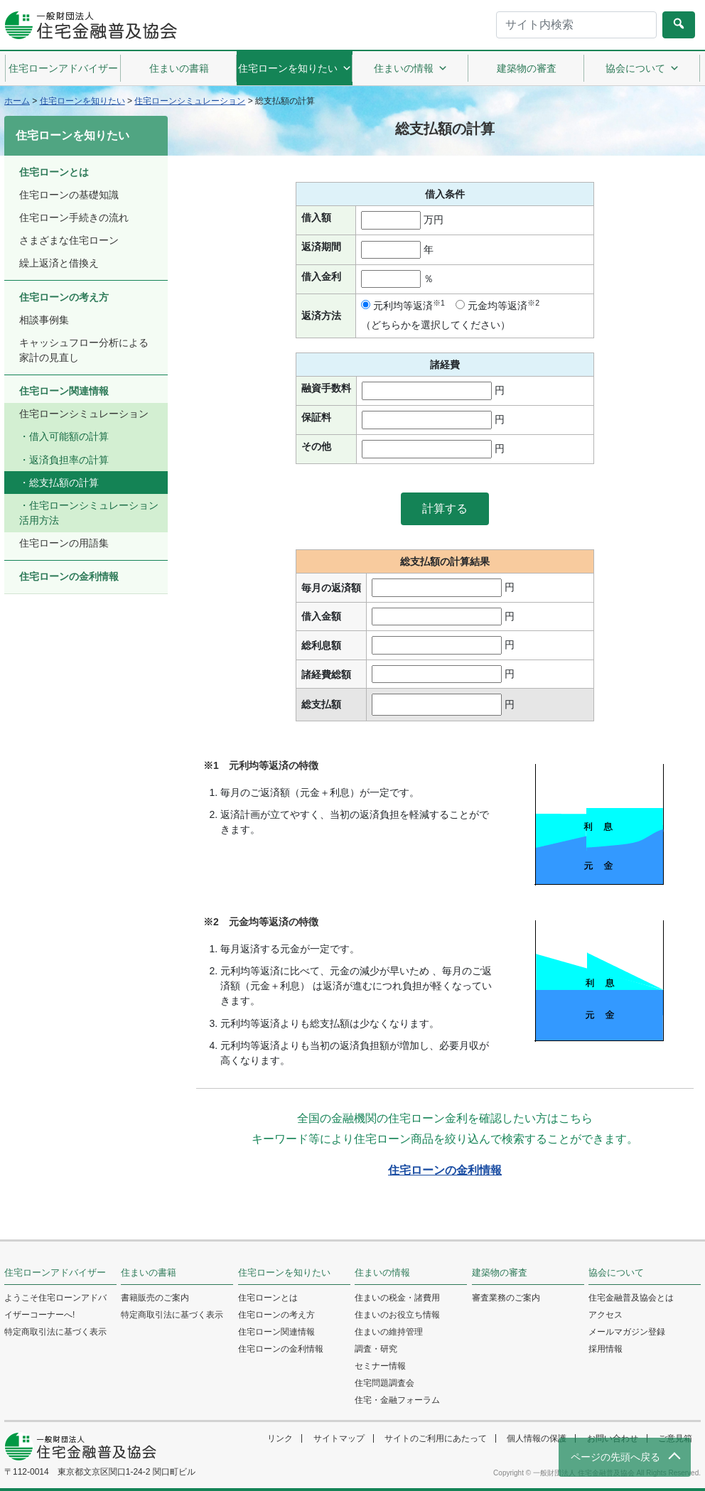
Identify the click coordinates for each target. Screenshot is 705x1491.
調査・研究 (376, 1349)
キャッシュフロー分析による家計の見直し (84, 350)
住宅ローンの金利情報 (445, 1170)
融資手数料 (326, 388)
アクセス (605, 1315)
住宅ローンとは (54, 172)
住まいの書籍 (179, 68)
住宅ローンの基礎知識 (69, 194)
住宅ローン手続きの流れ (74, 217)
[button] (445, 508)
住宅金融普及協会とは (631, 1298)
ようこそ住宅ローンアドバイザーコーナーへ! (55, 1306)
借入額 (316, 217)
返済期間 (321, 246)
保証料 (316, 417)
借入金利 (321, 276)
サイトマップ (339, 1438)
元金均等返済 (497, 305)
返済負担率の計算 (69, 459)
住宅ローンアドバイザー (63, 68)
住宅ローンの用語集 (64, 543)
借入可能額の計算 (69, 436)
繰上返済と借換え (59, 263)
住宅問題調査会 (384, 1383)
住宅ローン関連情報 (64, 391)
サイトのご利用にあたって (435, 1438)
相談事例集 (44, 319)
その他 (316, 446)
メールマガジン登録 (626, 1332)
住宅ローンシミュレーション (84, 413)
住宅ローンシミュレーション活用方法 (88, 513)
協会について (642, 68)
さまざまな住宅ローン (69, 240)
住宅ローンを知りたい (295, 68)
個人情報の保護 (536, 1438)
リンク (280, 1438)
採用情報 (605, 1349)
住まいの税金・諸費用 (397, 1298)
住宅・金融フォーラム (397, 1400)
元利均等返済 (403, 305)
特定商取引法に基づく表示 (55, 1332)
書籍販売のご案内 (155, 1298)
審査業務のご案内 (506, 1298)
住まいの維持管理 (389, 1332)
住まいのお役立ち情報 (397, 1315)
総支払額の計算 (64, 482)
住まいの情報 (411, 68)
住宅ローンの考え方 (64, 297)
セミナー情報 (380, 1366)
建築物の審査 (526, 68)
